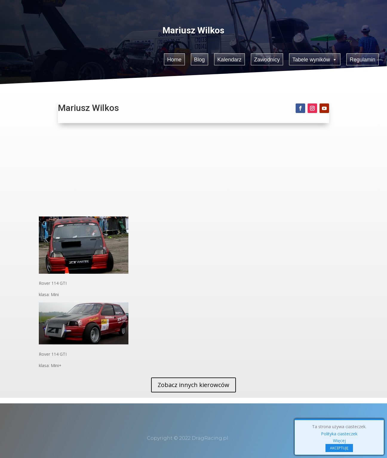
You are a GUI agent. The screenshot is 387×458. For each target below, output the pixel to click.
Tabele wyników (315, 58)
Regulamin (363, 59)
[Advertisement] (193, 171)
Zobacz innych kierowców (193, 385)
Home (174, 59)
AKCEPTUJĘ (339, 448)
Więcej (339, 440)
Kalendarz (229, 59)
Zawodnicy (267, 59)
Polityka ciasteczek (339, 434)
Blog (199, 59)
